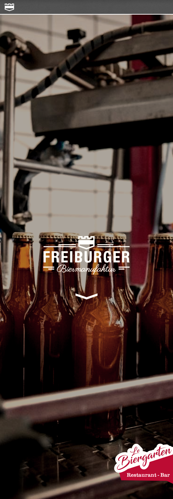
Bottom (86, 299)
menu (164, 7)
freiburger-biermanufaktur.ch (8, 5)
